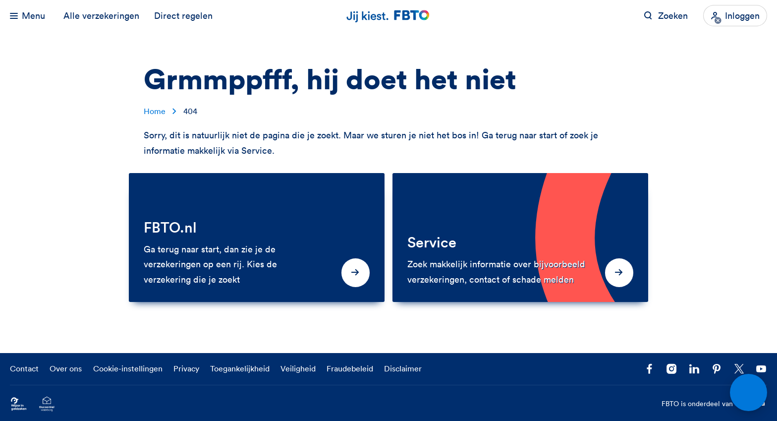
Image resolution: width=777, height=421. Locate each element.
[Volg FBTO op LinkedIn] (694, 369)
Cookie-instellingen (128, 368)
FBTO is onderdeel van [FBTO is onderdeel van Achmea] (714, 404)
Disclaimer (403, 368)
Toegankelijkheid (240, 368)
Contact (24, 368)
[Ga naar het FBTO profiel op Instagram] (671, 369)
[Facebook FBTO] (649, 369)
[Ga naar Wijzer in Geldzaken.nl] (18, 404)
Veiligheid (298, 368)
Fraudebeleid (350, 368)
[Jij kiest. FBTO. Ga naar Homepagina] (388, 15)
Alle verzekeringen (101, 15)
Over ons (66, 368)
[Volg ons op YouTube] (761, 369)
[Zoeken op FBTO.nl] (666, 15)
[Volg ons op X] (739, 369)
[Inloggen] (735, 15)
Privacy (186, 368)
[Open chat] (748, 392)
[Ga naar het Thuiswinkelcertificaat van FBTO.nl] (47, 404)
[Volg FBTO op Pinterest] (716, 369)
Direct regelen (183, 15)
